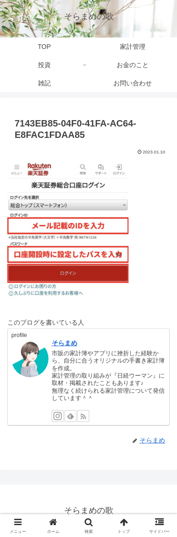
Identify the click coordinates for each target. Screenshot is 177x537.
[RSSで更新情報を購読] (83, 416)
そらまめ (64, 343)
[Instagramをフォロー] (58, 416)
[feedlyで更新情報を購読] (70, 416)
